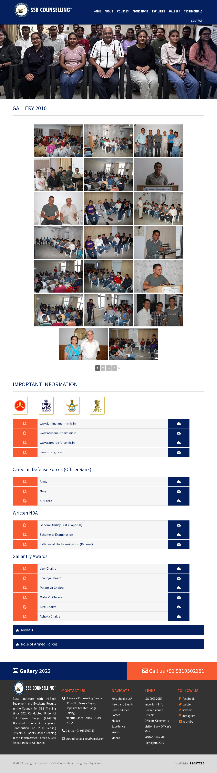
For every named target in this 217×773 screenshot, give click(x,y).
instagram (187, 716)
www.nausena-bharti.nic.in (58, 433)
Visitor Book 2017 (155, 737)
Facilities (158, 11)
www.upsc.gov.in (51, 452)
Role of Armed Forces (37, 644)
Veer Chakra (48, 568)
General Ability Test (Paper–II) (61, 525)
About (109, 11)
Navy (43, 491)
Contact (197, 20)
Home (97, 11)
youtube (186, 721)
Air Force (46, 501)
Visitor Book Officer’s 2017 (158, 728)
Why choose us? (122, 699)
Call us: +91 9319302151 (80, 731)
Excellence (118, 726)
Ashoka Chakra (50, 616)
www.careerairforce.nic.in (57, 442)
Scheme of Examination (56, 534)
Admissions (140, 11)
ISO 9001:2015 (153, 699)
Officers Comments (157, 721)
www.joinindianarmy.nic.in (58, 423)
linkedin (185, 710)
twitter (185, 704)
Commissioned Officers (154, 712)
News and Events (123, 704)
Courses (123, 11)
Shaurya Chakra (50, 578)
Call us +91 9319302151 (173, 670)
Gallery (174, 11)
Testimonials (193, 11)
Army (43, 481)
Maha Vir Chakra (51, 597)
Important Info (154, 704)
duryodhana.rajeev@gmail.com (85, 739)
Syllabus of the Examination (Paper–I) (66, 544)
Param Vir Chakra (52, 588)
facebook (187, 699)
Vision (115, 732)
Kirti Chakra (48, 607)
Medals (24, 629)
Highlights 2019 (154, 743)
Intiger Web (95, 763)
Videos (116, 738)
